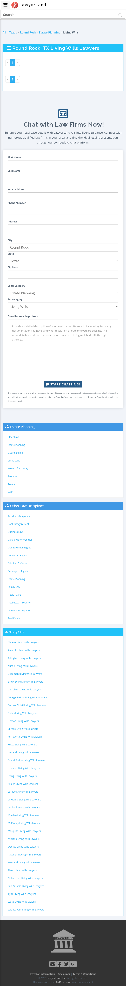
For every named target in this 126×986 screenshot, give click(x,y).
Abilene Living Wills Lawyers (23, 642)
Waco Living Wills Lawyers (22, 901)
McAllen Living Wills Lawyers (23, 815)
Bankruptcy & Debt (18, 524)
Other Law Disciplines (27, 506)
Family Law (14, 586)
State (11, 253)
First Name (14, 157)
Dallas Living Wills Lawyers (22, 713)
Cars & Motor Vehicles (20, 539)
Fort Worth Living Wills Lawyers (25, 736)
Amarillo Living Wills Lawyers (24, 650)
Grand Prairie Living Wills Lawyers (26, 760)
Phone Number (17, 203)
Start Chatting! (63, 384)
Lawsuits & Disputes (19, 610)
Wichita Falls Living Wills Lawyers (26, 909)
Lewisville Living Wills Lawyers (24, 799)
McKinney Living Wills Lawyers (24, 823)
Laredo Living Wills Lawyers (23, 791)
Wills (10, 492)
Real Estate (14, 618)
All (4, 32)
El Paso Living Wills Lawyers (23, 728)
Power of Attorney (18, 468)
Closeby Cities (16, 632)
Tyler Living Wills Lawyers (22, 893)
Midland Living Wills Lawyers (23, 838)
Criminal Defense (17, 563)
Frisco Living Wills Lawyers (22, 744)
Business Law (15, 531)
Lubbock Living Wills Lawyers (24, 807)
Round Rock (28, 32)
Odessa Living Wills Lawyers (23, 846)
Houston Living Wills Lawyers (24, 768)
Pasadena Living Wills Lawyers (24, 854)
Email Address (16, 189)
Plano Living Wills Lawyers (22, 870)
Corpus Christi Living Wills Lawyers (27, 705)
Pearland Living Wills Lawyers (24, 862)
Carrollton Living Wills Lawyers (25, 689)
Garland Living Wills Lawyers (23, 752)
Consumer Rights (17, 555)
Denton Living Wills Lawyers (23, 721)
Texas (13, 32)
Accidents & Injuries (19, 516)
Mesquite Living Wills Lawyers (24, 831)
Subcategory (15, 299)
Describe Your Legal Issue (23, 316)
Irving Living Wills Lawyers (22, 776)
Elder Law (13, 437)
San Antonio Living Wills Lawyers (26, 886)
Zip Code (13, 267)
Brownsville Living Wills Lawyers (25, 681)
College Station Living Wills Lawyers (27, 697)
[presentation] (63, 372)
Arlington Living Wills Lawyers (24, 658)
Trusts (11, 484)
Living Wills (14, 460)
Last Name (14, 170)
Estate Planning (49, 32)
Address (12, 221)
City (10, 240)
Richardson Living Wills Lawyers (25, 878)
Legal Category (16, 285)
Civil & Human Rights (19, 547)
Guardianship (15, 452)
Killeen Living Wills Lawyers (23, 783)
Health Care (14, 594)
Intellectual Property (19, 602)
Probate (12, 476)
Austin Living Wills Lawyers (22, 666)
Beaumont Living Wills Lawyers (25, 673)
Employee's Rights (18, 571)
